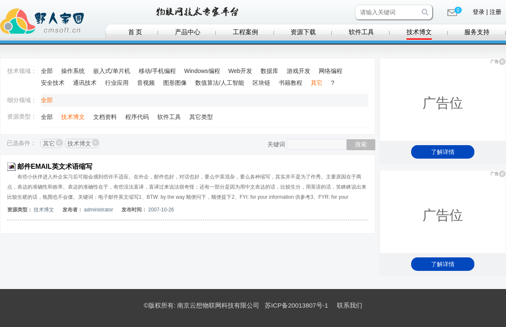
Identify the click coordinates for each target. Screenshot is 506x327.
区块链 (261, 82)
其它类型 (201, 117)
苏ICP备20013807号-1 (296, 305)
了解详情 (443, 152)
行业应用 (117, 82)
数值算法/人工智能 (219, 82)
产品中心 (187, 32)
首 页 (135, 32)
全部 (47, 71)
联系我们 (349, 305)
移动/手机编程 (157, 71)
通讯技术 (85, 82)
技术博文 (419, 32)
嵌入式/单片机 (111, 71)
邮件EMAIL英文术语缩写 (54, 166)
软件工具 (361, 32)
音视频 (146, 82)
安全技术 (53, 82)
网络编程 (330, 71)
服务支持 (477, 32)
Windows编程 (202, 71)
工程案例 (245, 32)
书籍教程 (290, 82)
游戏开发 (298, 71)
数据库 (269, 71)
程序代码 (137, 117)
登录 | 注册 (487, 11)
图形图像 (175, 82)
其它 (317, 82)
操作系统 (73, 71)
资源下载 (303, 32)
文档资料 (105, 117)
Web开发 (241, 71)
